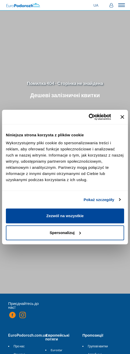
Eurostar (56, 350)
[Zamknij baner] (122, 117)
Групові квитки (98, 346)
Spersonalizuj (65, 232)
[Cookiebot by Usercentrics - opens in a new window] (88, 117)
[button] (96, 5)
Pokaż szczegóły (99, 199)
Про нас (19, 346)
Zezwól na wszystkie (65, 216)
